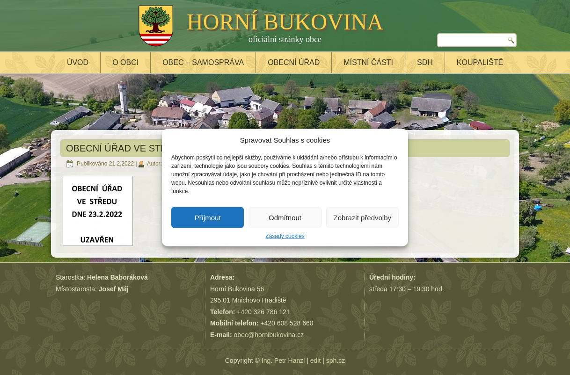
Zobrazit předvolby (362, 217)
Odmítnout (285, 217)
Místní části (368, 62)
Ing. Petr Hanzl (283, 360)
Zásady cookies (284, 236)
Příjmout (208, 217)
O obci (125, 62)
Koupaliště (480, 62)
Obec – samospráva (203, 62)
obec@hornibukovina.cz (269, 335)
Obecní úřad (294, 62)
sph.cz (335, 360)
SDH (425, 62)
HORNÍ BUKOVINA (285, 21)
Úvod (77, 62)
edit (315, 360)
